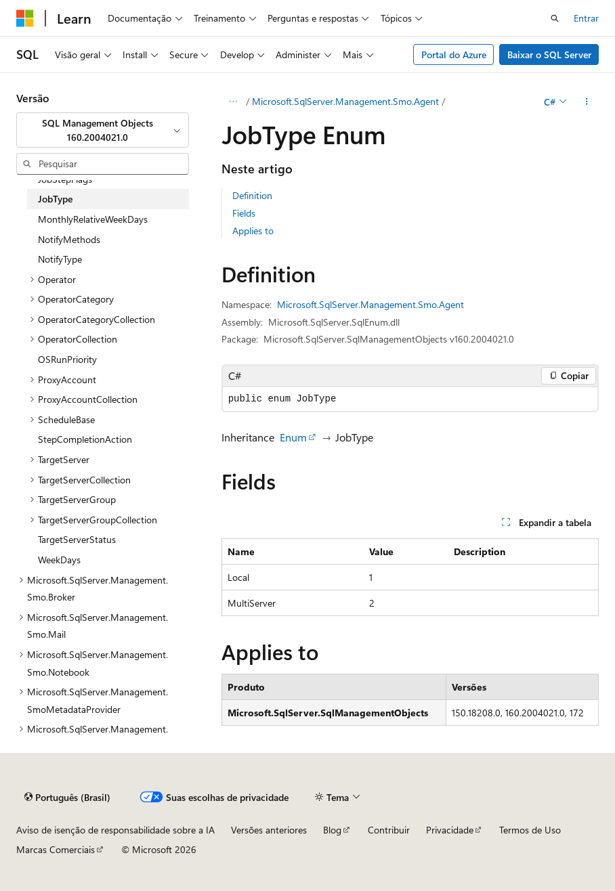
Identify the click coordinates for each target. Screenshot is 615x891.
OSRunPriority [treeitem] (67, 359)
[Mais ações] (587, 101)
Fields (243, 213)
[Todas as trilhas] (233, 101)
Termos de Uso (530, 829)
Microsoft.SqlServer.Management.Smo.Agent (345, 101)
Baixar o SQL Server (549, 54)
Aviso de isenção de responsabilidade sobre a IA (115, 829)
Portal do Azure (453, 54)
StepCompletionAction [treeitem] (85, 439)
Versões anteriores (269, 829)
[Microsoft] (25, 18)
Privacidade (449, 829)
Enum (293, 437)
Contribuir (389, 829)
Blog (332, 829)
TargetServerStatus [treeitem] (77, 539)
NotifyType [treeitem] (60, 259)
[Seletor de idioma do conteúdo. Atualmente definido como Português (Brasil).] (67, 797)
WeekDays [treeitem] (59, 559)
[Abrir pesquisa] (554, 18)
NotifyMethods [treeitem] (69, 239)
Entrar (586, 18)
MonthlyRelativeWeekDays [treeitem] (93, 219)
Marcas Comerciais (55, 849)
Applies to (253, 230)
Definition (252, 195)
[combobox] (102, 130)
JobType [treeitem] (55, 198)
